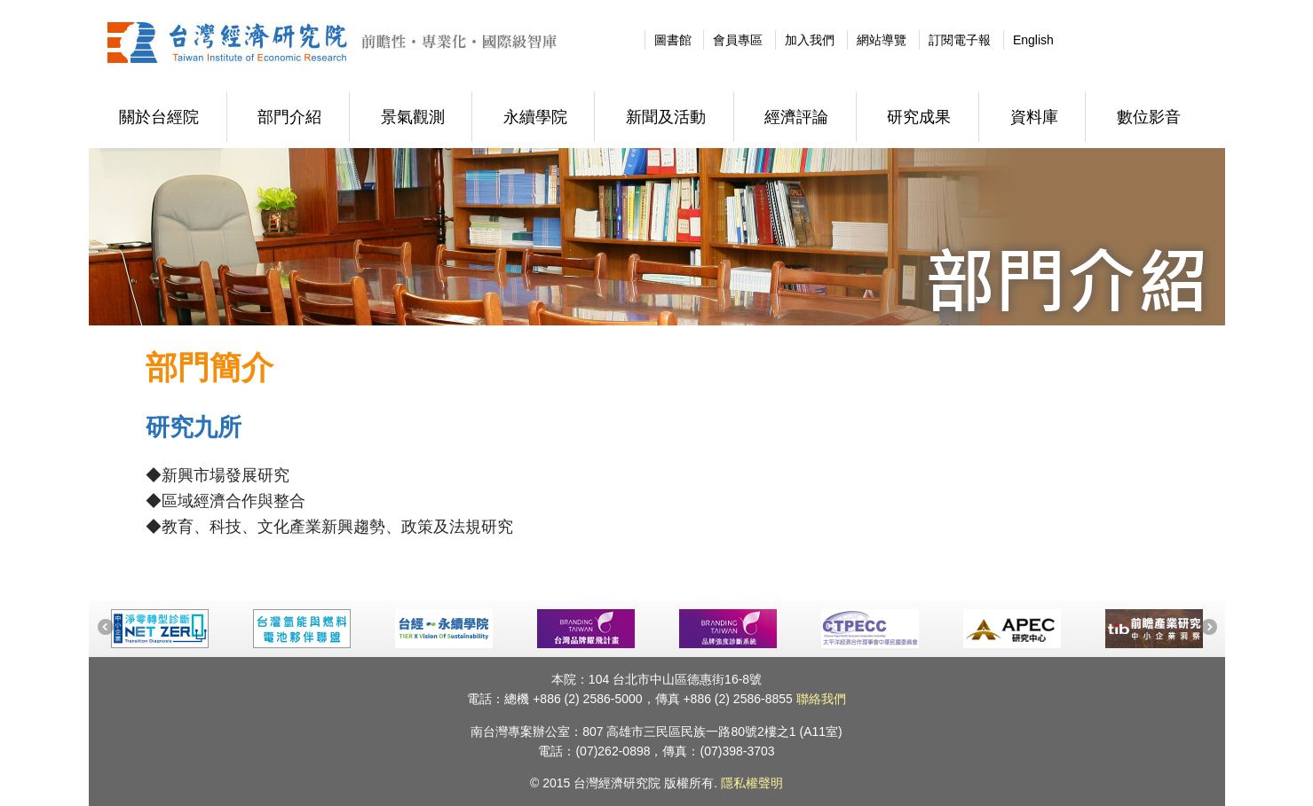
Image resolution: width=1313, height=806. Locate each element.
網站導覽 (881, 40)
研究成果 (919, 117)
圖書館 (673, 40)
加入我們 (809, 40)
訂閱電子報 (960, 40)
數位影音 (1149, 117)
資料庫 (1034, 117)
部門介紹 (289, 117)
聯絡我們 (821, 699)
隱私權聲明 (752, 783)
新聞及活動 (666, 117)
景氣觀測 (413, 117)
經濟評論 (796, 117)
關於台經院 (159, 117)
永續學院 (535, 117)
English (1033, 40)
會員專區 (738, 40)
